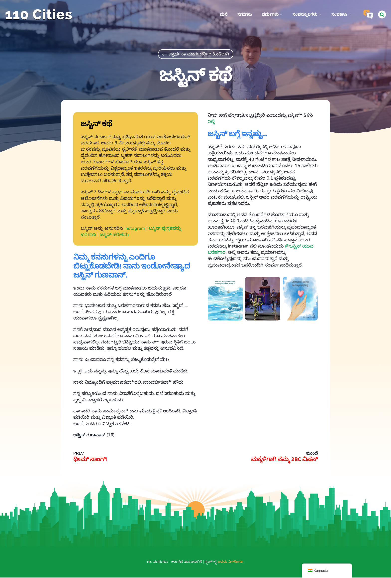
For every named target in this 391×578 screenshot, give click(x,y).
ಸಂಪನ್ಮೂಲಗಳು (307, 14)
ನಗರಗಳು (244, 14)
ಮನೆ (223, 14)
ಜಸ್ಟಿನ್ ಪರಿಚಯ (114, 235)
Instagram (134, 229)
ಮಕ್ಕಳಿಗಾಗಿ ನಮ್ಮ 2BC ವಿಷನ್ (283, 460)
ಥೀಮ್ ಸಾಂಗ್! (90, 460)
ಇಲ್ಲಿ (211, 122)
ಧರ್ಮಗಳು (272, 14)
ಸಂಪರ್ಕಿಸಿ (341, 14)
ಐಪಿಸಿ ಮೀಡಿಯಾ (231, 562)
